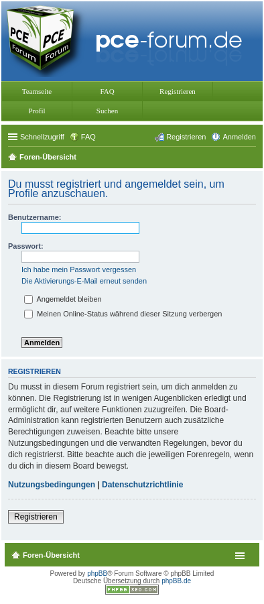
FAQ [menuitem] (88, 137)
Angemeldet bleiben (63, 299)
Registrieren (177, 91)
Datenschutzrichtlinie (142, 484)
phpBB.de (176, 581)
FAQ (107, 91)
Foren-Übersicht (51, 555)
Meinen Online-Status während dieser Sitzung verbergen (123, 314)
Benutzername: (34, 217)
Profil (36, 111)
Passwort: (26, 246)
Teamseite (37, 91)
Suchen (107, 111)
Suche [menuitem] (252, 158)
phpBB (97, 573)
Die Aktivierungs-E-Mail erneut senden (84, 281)
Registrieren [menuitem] (186, 137)
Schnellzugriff (42, 137)
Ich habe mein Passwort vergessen (78, 269)
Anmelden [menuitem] (239, 137)
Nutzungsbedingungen (51, 484)
